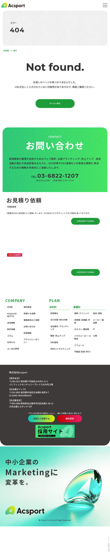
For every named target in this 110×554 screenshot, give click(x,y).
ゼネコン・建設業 (81, 281)
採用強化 (54, 265)
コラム (10, 288)
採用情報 (27, 285)
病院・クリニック (81, 265)
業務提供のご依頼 (31, 272)
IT (94, 281)
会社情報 (11, 275)
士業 (95, 288)
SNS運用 (54, 294)
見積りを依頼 (29, 265)
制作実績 (11, 281)
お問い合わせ (29, 278)
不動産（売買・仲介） (82, 304)
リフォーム (79, 297)
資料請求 (27, 259)
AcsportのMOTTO (12, 267)
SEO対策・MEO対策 (58, 272)
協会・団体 (97, 265)
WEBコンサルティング (60, 301)
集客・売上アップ (57, 288)
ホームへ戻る (55, 103)
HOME (10, 259)
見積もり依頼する (39, 370)
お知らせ (11, 294)
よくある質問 (13, 301)
